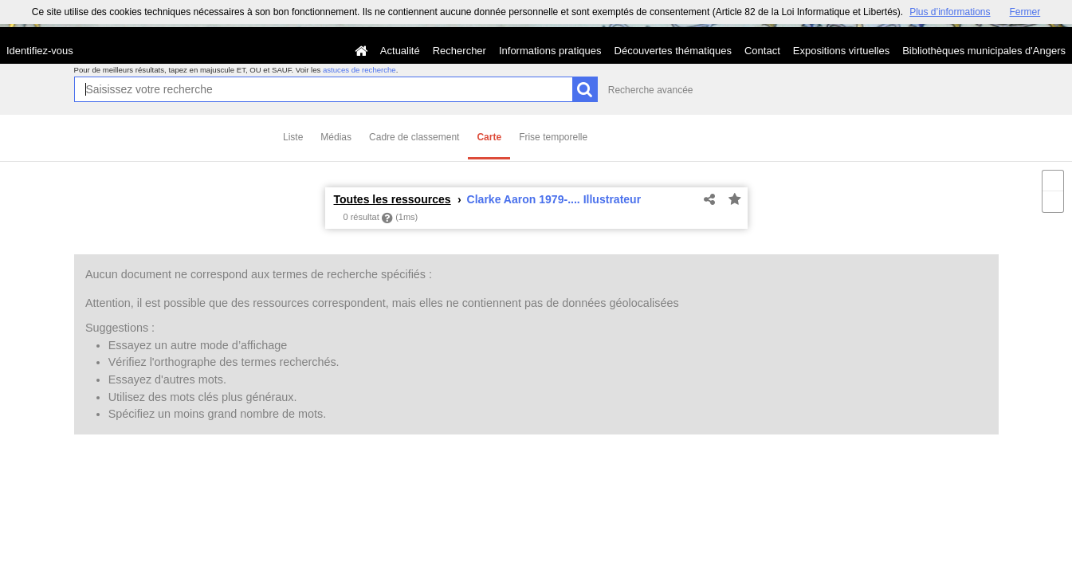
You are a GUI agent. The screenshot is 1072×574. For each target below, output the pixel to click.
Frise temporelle (553, 137)
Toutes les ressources (392, 199)
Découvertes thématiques (673, 51)
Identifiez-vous (39, 51)
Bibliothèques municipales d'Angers (984, 51)
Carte (489, 137)
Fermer (1025, 12)
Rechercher (459, 51)
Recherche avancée (650, 90)
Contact (762, 51)
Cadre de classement (414, 137)
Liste (293, 137)
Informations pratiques (550, 51)
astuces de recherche (359, 69)
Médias (335, 137)
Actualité (400, 51)
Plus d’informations (949, 12)
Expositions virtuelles (841, 51)
